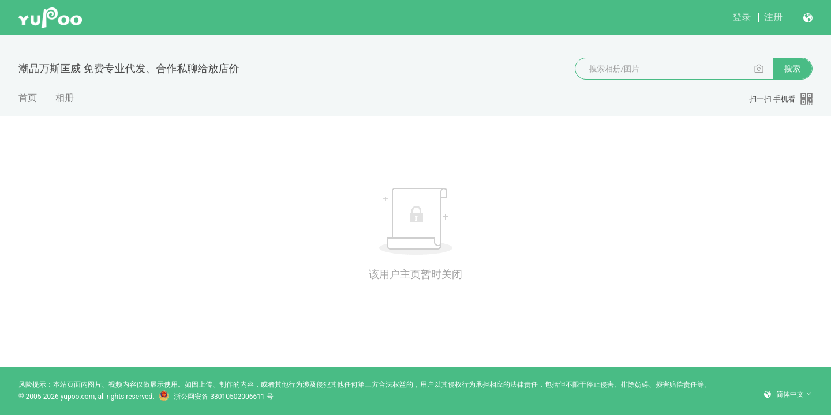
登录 (741, 17)
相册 (64, 97)
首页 (27, 97)
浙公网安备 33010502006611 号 (216, 397)
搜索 (792, 68)
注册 (773, 17)
